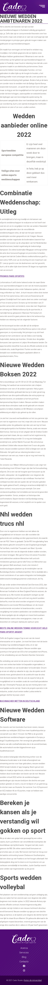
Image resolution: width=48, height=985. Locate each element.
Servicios (24, 952)
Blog (24, 957)
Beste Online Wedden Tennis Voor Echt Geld (23, 628)
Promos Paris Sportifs (12, 276)
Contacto (24, 961)
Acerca (24, 948)
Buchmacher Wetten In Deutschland (20, 701)
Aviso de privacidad (33, 980)
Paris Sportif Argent (11, 632)
